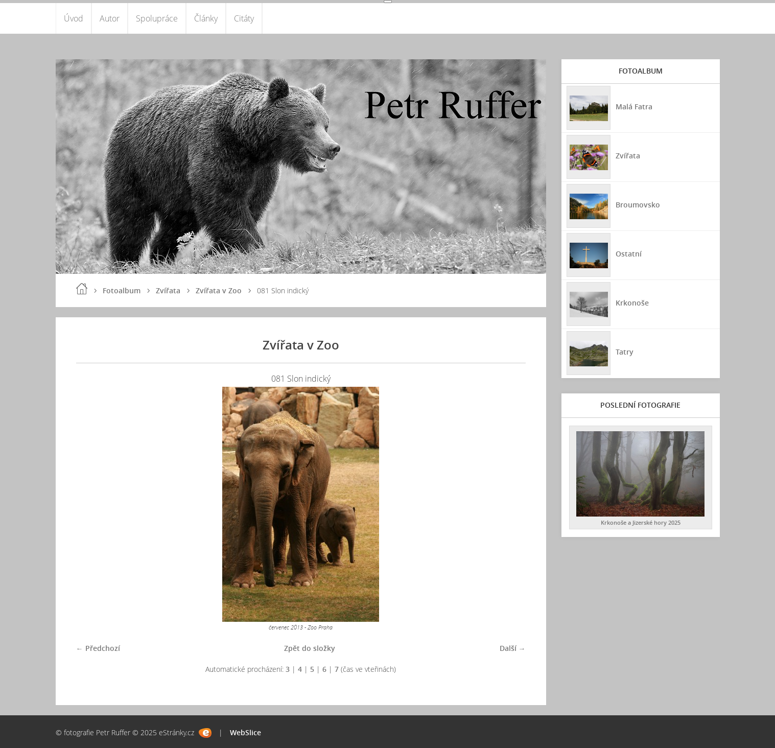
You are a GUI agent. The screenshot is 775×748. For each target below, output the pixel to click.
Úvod (73, 18)
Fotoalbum (121, 290)
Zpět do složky (309, 648)
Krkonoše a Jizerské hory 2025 (640, 522)
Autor (110, 18)
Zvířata (168, 290)
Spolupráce (157, 18)
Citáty (244, 18)
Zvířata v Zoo (219, 290)
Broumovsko (638, 204)
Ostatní (629, 254)
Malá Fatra (634, 106)
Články (206, 18)
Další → (513, 648)
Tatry (624, 352)
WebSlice (245, 732)
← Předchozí (98, 648)
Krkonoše (632, 303)
